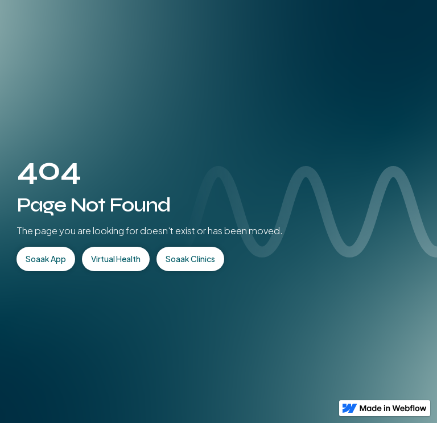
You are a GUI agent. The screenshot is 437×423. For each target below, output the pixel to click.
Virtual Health (116, 259)
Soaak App (46, 259)
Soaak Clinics (190, 259)
